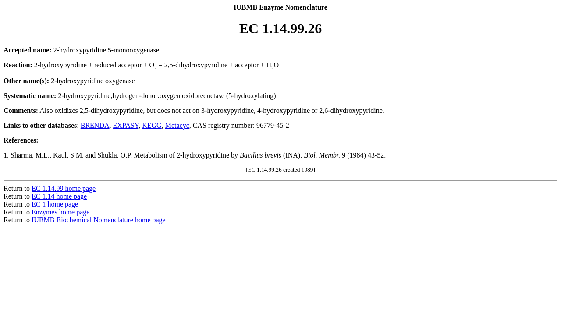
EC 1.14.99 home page (64, 188)
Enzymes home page (60, 212)
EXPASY (126, 125)
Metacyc (177, 125)
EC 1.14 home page (59, 196)
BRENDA (95, 125)
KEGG (151, 125)
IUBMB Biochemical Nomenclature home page (99, 220)
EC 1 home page (55, 204)
